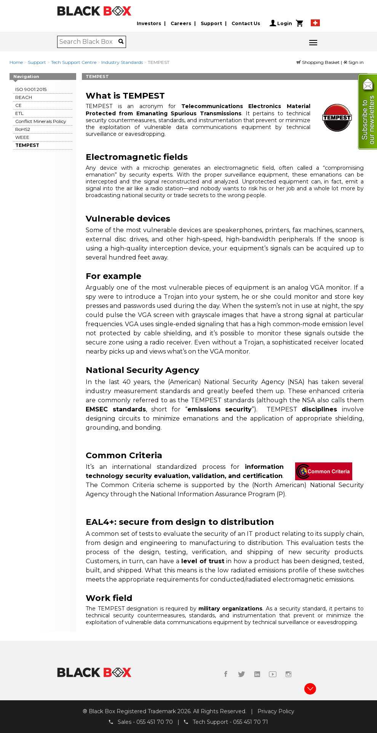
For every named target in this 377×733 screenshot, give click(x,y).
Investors (149, 23)
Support (211, 23)
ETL (19, 113)
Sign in (353, 62)
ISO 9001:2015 (30, 89)
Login (281, 23)
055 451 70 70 (154, 722)
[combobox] (88, 42)
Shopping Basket (319, 62)
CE (18, 105)
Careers (181, 23)
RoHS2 (22, 129)
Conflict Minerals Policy (40, 121)
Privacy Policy (275, 711)
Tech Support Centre (73, 62)
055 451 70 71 (250, 722)
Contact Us (246, 23)
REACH (23, 97)
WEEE (22, 137)
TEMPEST (27, 145)
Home (16, 62)
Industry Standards (122, 62)
